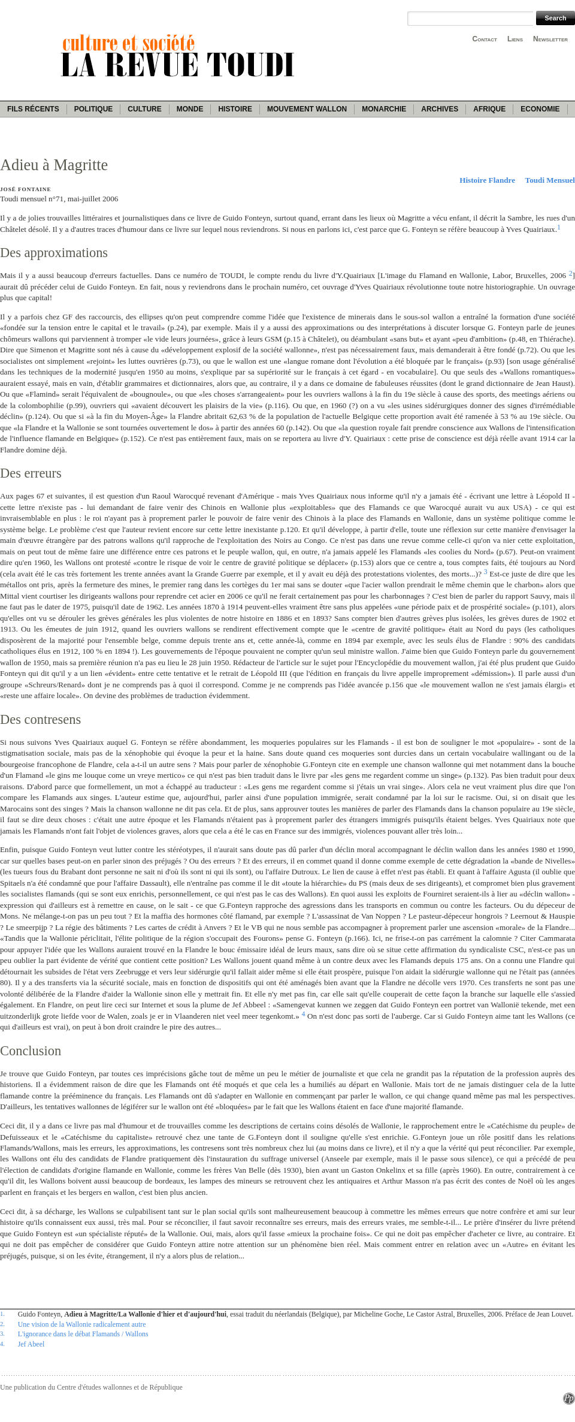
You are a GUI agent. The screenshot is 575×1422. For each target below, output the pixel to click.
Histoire (235, 109)
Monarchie (384, 109)
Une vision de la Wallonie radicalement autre (82, 1324)
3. (2, 1333)
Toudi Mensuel (550, 180)
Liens (515, 39)
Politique (93, 109)
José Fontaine (25, 189)
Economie (539, 109)
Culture (144, 109)
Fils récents (33, 109)
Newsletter (550, 39)
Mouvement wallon (307, 109)
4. (2, 1343)
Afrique (489, 109)
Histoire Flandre (487, 180)
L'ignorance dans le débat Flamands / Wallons (83, 1334)
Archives (439, 109)
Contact (485, 39)
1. (2, 1313)
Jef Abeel (31, 1344)
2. (2, 1323)
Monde (190, 109)
